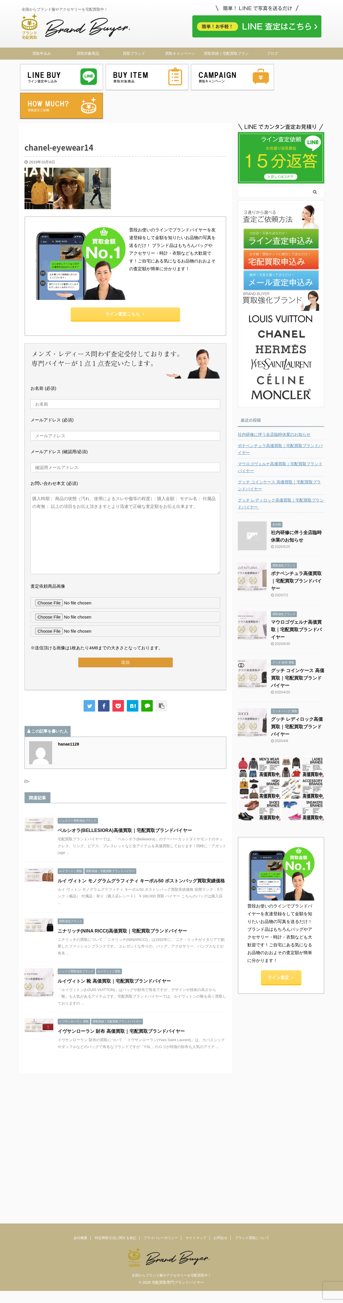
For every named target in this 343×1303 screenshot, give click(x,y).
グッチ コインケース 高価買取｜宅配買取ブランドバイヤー (279, 453)
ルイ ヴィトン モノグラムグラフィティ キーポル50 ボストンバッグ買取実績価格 (141, 849)
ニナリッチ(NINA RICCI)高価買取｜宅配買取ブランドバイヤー (122, 899)
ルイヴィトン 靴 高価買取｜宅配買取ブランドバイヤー (114, 949)
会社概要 (80, 1062)
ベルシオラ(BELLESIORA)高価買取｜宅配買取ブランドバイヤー (125, 798)
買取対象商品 (88, 53)
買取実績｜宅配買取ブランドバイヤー (226, 55)
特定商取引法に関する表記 (115, 1062)
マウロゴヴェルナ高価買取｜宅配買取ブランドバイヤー (280, 435)
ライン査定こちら (124, 282)
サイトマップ (196, 1062)
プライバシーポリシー (161, 1062)
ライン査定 (280, 945)
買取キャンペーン (180, 53)
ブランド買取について (252, 1062)
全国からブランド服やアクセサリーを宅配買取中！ (171, 1099)
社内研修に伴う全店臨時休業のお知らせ (274, 402)
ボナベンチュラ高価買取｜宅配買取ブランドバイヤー (280, 417)
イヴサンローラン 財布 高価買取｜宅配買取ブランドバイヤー (121, 999)
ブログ (272, 53)
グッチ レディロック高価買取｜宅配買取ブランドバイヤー (281, 472)
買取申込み (41, 53)
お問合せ (220, 1062)
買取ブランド (134, 53)
